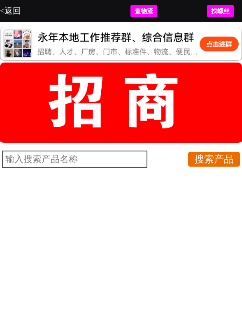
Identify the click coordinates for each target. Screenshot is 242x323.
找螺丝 (220, 11)
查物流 (144, 11)
